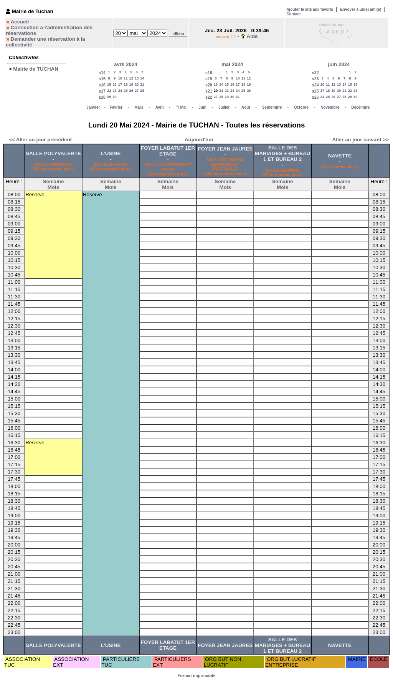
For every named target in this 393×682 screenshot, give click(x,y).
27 (137, 91)
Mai (183, 107)
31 (237, 97)
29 (109, 97)
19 (131, 84)
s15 (102, 78)
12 (131, 78)
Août (245, 107)
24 (120, 91)
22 (109, 91)
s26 (315, 97)
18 (125, 84)
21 (142, 84)
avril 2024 (125, 64)
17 (120, 84)
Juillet (224, 107)
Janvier (93, 107)
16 (114, 84)
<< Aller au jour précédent (40, 139)
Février (116, 107)
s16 (102, 85)
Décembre (360, 107)
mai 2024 (232, 64)
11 (125, 78)
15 (109, 84)
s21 (208, 91)
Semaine (53, 181)
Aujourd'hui (199, 139)
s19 (208, 78)
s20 (208, 85)
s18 (102, 97)
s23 (315, 78)
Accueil (20, 22)
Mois (53, 187)
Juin (202, 107)
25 (125, 91)
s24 (315, 85)
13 (137, 78)
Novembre (329, 107)
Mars (138, 107)
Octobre (301, 107)
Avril (159, 107)
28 (142, 91)
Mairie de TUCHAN (35, 69)
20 (137, 84)
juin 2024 (339, 64)
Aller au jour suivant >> (360, 139)
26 (131, 91)
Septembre (272, 107)
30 (114, 97)
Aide (252, 36)
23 (114, 91)
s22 (208, 97)
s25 (315, 91)
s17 (102, 91)
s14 (102, 72)
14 (142, 78)
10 (120, 78)
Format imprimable (196, 675)
